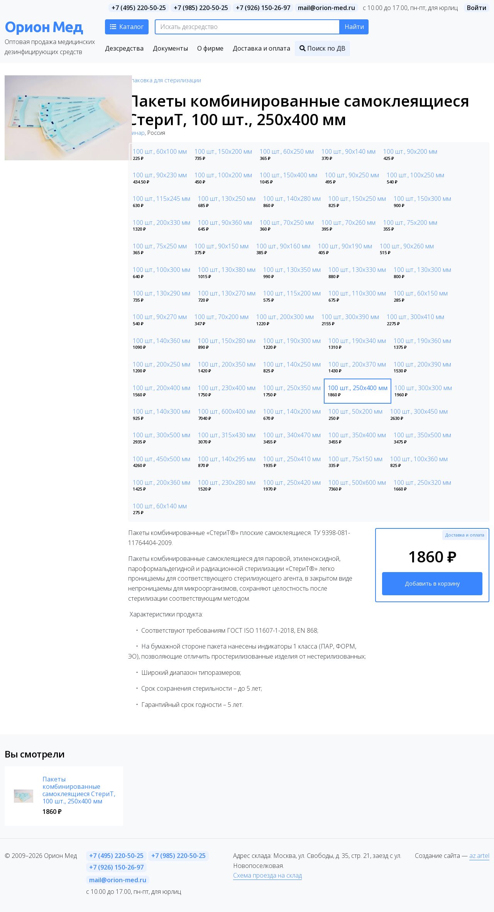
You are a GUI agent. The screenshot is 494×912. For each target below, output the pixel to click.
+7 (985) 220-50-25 (201, 7)
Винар (136, 132)
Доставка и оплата (464, 535)
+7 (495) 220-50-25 (139, 7)
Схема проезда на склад (267, 875)
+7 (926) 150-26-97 (263, 7)
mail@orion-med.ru (326, 7)
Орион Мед (44, 26)
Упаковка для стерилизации (164, 80)
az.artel (479, 855)
